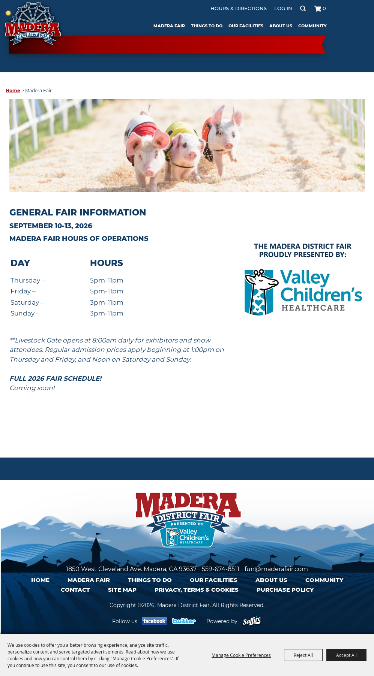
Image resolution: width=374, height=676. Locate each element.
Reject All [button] (303, 655)
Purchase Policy (285, 589)
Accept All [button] (346, 655)
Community (312, 25)
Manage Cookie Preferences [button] (241, 655)
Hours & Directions (238, 8)
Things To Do (206, 25)
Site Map (122, 589)
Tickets (351, 31)
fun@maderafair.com (276, 569)
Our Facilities (245, 25)
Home (13, 90)
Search (302, 8)
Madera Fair (169, 25)
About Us (280, 25)
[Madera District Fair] (32, 25)
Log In (283, 8)
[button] (303, 286)
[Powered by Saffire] (252, 621)
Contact (75, 589)
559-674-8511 (220, 569)
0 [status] (324, 8)
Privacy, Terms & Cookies (197, 589)
